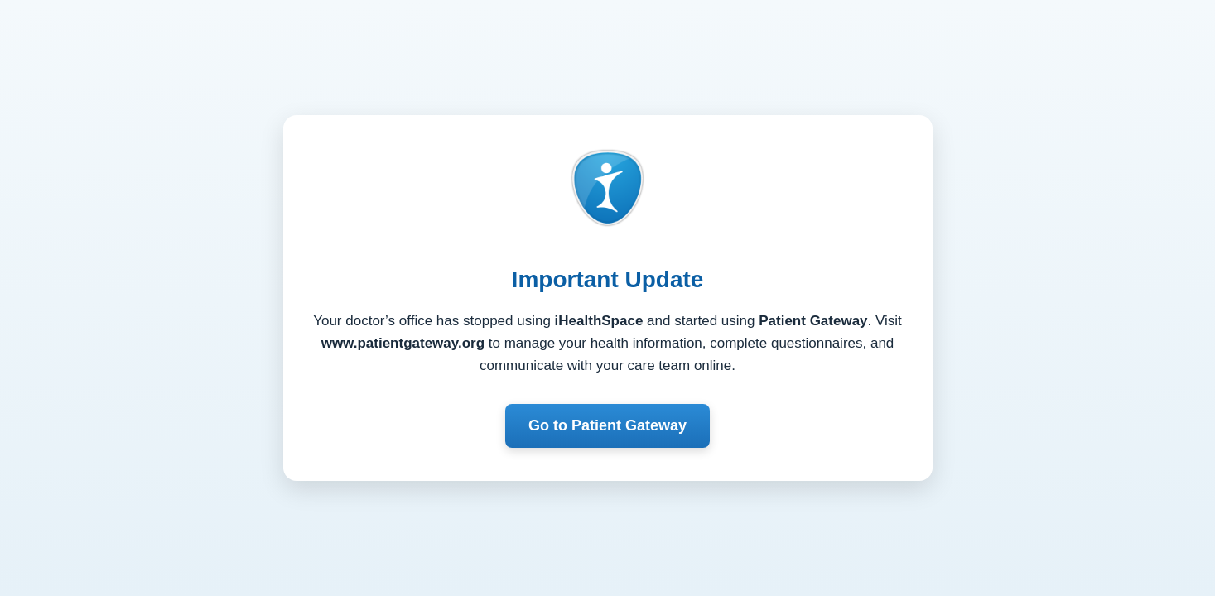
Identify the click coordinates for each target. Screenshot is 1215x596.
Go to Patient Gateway (607, 425)
